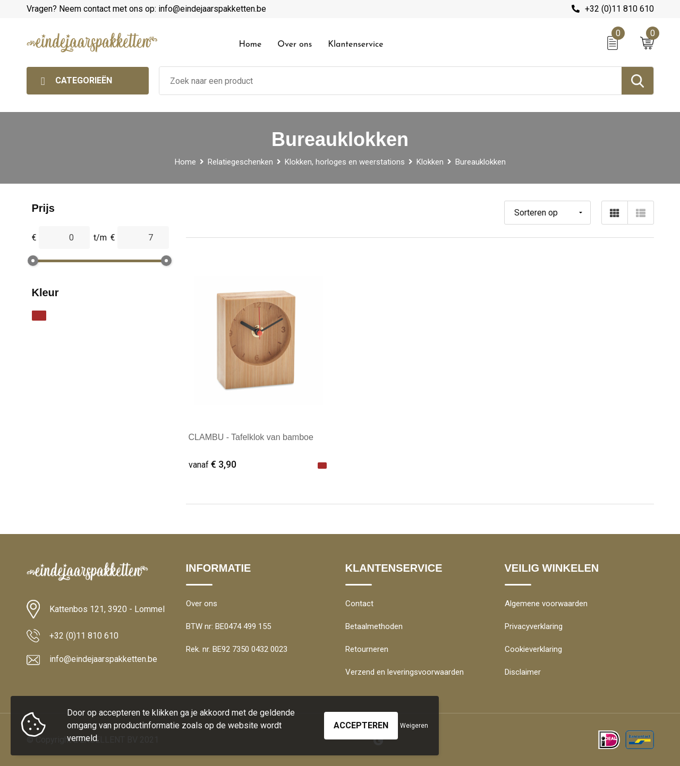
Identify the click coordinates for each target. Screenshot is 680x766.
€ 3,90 (212, 464)
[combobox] (390, 80)
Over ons (294, 44)
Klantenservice (356, 44)
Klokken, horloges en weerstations (345, 162)
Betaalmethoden (374, 626)
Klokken (430, 162)
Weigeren (414, 725)
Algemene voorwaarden (546, 603)
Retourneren (366, 649)
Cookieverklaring (533, 649)
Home (250, 44)
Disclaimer (523, 672)
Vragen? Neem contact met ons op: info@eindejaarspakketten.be (146, 9)
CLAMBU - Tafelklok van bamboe (251, 437)
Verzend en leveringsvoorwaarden (404, 672)
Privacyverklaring (534, 626)
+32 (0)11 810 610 (619, 9)
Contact (359, 603)
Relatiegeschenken (240, 162)
